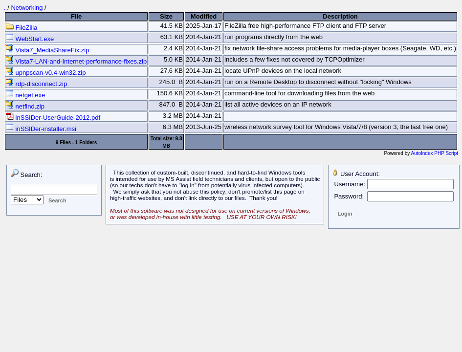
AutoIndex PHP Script (434, 153)
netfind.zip (25, 106)
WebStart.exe (30, 39)
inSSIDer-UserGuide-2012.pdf (53, 117)
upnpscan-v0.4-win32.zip (46, 72)
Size (166, 16)
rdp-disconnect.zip (36, 84)
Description (340, 16)
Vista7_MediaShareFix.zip (47, 50)
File (76, 16)
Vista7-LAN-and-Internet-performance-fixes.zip (76, 61)
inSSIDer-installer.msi (41, 128)
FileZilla (21, 27)
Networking (27, 7)
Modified (204, 16)
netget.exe (25, 95)
